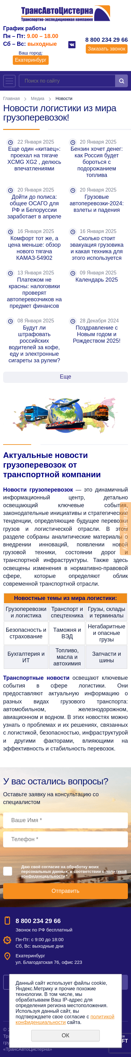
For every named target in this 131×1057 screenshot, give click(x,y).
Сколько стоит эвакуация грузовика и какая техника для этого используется (97, 248)
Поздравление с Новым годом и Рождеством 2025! (97, 334)
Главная (11, 98)
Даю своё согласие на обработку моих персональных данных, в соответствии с (74, 871)
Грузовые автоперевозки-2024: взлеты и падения (97, 203)
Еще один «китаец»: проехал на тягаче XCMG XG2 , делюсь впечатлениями (35, 159)
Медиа (37, 98)
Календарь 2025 (96, 280)
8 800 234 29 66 (106, 39)
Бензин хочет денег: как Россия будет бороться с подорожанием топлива (97, 162)
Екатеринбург (30, 60)
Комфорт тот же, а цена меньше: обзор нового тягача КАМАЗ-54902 (35, 248)
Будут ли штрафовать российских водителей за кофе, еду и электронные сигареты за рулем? (34, 344)
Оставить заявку (126, 528)
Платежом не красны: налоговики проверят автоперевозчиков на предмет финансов (35, 293)
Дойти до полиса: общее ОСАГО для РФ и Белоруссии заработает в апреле (34, 207)
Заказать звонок (106, 48)
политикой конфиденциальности (65, 1019)
